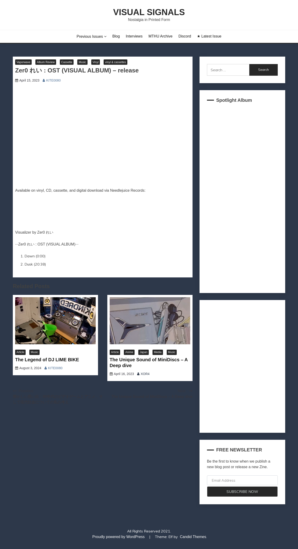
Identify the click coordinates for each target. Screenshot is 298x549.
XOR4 (145, 374)
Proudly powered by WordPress (119, 537)
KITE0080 (53, 80)
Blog (116, 36)
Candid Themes (193, 537)
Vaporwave (23, 62)
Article (20, 352)
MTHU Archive (161, 36)
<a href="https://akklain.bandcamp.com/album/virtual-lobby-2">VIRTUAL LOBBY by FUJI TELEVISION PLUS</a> (242, 196)
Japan (143, 352)
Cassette (66, 62)
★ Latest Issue (209, 36)
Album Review (46, 62)
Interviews (134, 36)
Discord (184, 36)
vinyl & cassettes (115, 62)
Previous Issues (90, 36)
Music (82, 62)
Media (158, 352)
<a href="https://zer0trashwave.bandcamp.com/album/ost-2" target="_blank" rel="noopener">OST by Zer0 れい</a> (102, 213)
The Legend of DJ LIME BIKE (47, 359)
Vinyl (96, 62)
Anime (129, 352)
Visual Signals (149, 12)
